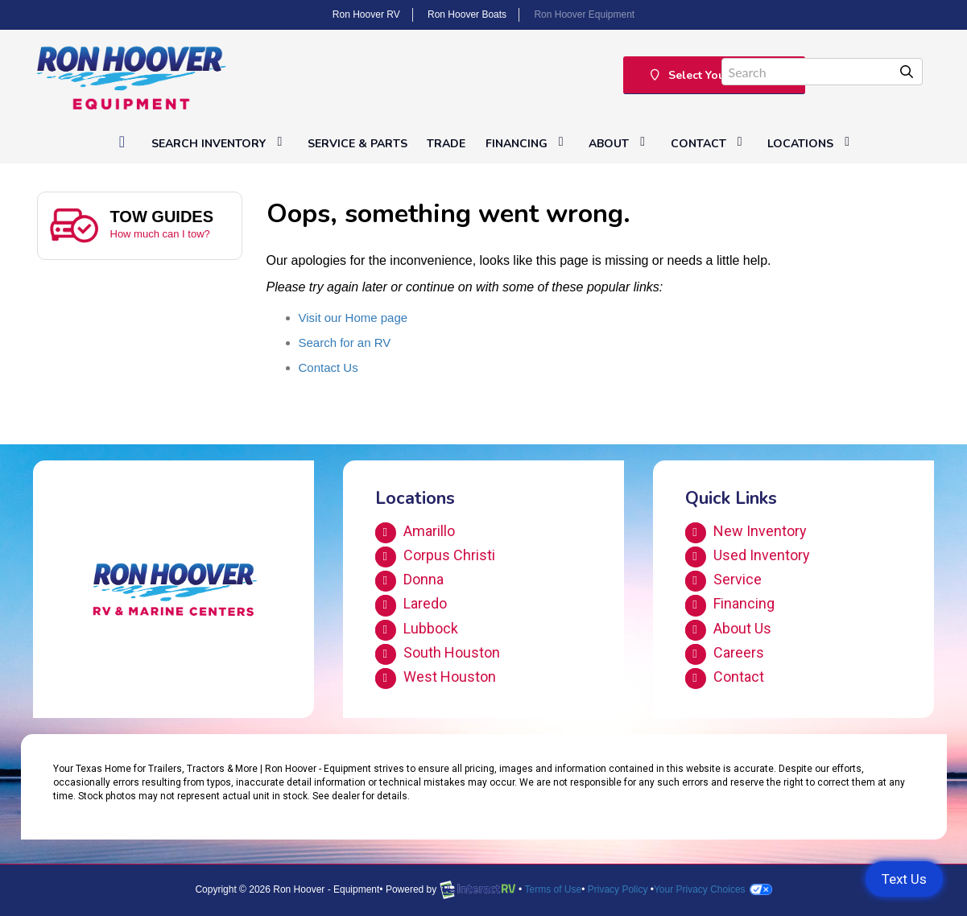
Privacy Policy (618, 889)
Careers (724, 654)
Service (723, 581)
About (620, 143)
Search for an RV (345, 342)
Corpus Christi (435, 557)
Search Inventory (219, 143)
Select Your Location (714, 75)
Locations (811, 143)
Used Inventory (747, 557)
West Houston (435, 678)
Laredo (411, 605)
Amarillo (415, 532)
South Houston (437, 654)
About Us (728, 630)
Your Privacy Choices (713, 889)
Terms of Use (552, 889)
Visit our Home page (353, 317)
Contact (709, 143)
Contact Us (328, 367)
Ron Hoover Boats (467, 14)
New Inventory (746, 532)
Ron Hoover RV (366, 14)
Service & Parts (357, 143)
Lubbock (416, 630)
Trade (446, 143)
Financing (527, 143)
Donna (409, 581)
